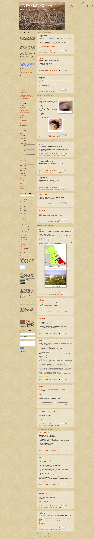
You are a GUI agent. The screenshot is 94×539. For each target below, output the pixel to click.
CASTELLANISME (23, 112)
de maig (24, 242)
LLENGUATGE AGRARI (55, 294)
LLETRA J (22, 153)
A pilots (42, 58)
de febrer (24, 248)
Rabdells (27, 279)
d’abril (24, 244)
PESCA (21, 180)
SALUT (21, 183)
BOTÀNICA (22, 107)
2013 (23, 210)
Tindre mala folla (46, 161)
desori (21, 288)
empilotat (45, 46)
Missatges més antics (68, 533)
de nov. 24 (26, 226)
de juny (24, 241)
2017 (23, 203)
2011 (23, 252)
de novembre (25, 215)
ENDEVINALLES (23, 122)
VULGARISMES (63, 155)
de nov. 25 (26, 224)
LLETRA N (58, 425)
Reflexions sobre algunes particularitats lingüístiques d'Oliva (26, 96)
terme (41, 229)
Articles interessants (24, 98)
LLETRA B (22, 140)
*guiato (27, 264)
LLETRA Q (22, 163)
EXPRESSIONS (51, 172)
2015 (23, 206)
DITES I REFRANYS (52, 221)
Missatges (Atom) (46, 536)
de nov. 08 (26, 229)
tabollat (21, 273)
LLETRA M (59, 189)
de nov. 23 (26, 227)
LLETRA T (56, 172)
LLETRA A (53, 72)
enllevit (48, 501)
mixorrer (43, 306)
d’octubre (24, 233)
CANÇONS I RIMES (24, 110)
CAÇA (21, 108)
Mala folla (43, 166)
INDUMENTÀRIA (23, 132)
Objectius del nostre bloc (24, 93)
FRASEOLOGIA (23, 128)
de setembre (25, 235)
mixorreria (43, 300)
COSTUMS (22, 118)
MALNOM (22, 175)
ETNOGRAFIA (51, 405)
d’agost (24, 237)
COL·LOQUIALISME (24, 113)
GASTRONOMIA (51, 507)
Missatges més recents (43, 533)
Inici (56, 533)
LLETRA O (22, 160)
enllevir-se (43, 493)
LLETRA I (22, 152)
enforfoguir (53, 46)
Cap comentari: (55, 50)
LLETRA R (22, 165)
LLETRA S (22, 166)
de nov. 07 (26, 231)
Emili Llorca (24, 70)
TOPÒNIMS (22, 185)
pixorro (42, 144)
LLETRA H (22, 150)
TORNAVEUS (22, 186)
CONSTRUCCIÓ (51, 452)
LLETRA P (58, 136)
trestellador (22, 258)
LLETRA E (53, 52)
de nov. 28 (26, 216)
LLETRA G (22, 148)
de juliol (24, 239)
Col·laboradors (23, 99)
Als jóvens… (44, 210)
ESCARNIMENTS (23, 123)
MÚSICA (22, 178)
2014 (23, 208)
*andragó (27, 320)
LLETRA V (22, 171)
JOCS (21, 133)
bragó (21, 294)
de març (24, 246)
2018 (23, 201)
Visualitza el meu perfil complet (26, 72)
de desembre (25, 213)
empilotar (43, 36)
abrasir (42, 445)
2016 (23, 204)
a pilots (48, 46)
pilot (42, 46)
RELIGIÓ (22, 181)
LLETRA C (22, 142)
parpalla (42, 99)
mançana (43, 387)
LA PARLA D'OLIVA (36, 6)
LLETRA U (22, 170)
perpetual (43, 195)
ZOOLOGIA (57, 381)
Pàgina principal (23, 92)
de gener (24, 250)
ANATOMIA (50, 136)
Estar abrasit (44, 433)
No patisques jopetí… (45, 399)
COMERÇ (22, 115)
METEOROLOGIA (23, 176)
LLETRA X (22, 173)
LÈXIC (49, 52)
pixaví (21, 307)
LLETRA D (22, 143)
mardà (41, 341)
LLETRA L (53, 91)
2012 (23, 212)
